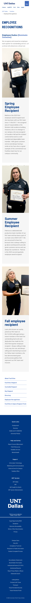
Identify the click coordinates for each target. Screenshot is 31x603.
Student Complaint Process (15, 551)
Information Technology (15, 463)
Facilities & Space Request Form (15, 404)
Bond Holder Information (15, 562)
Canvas (4, 7)
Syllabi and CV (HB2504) (15, 431)
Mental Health (15, 452)
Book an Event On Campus (15, 468)
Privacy (15, 531)
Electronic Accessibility (15, 526)
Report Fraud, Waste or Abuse (15, 571)
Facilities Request (11, 383)
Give (18, 7)
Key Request (9, 391)
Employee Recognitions (12, 399)
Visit (14, 7)
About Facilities (10, 378)
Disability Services (15, 449)
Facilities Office (15, 471)
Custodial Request (11, 387)
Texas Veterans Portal (15, 590)
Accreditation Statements (15, 560)
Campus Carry (15, 540)
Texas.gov (15, 585)
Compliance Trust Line (15, 546)
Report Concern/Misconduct (15, 444)
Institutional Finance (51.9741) (15, 565)
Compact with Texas (15, 582)
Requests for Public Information (15, 548)
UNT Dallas (5, 11)
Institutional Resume (15, 568)
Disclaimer (15, 523)
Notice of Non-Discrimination (15, 529)
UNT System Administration (15, 490)
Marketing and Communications (15, 465)
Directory (8, 395)
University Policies (15, 433)
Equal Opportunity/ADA (15, 521)
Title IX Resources (15, 447)
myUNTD (9, 7)
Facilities (12, 11)
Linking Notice (15, 579)
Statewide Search (15, 573)
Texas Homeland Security (15, 587)
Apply (22, 7)
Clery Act (15, 543)
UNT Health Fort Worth (15, 487)
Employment (15, 425)
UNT (15, 484)
